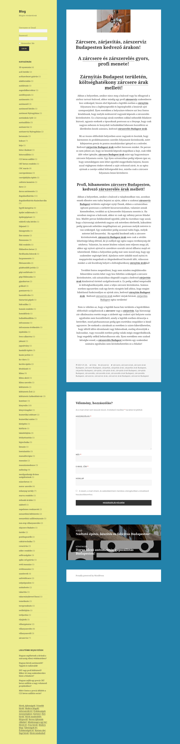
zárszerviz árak (104, 296)
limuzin (22, 447)
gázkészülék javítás (27, 267)
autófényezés (25, 95)
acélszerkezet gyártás (28, 76)
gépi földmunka (26, 277)
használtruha (25, 295)
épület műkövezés (27, 212)
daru (21, 187)
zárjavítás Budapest (84, 370)
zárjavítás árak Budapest (135, 367)
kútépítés (23, 424)
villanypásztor (25, 624)
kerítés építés (25, 364)
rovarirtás (23, 546)
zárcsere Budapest (128, 184)
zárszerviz (23, 638)
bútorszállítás (25, 154)
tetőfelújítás (24, 610)
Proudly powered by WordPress (90, 575)
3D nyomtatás (25, 67)
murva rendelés (26, 495)
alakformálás (24, 81)
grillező (22, 286)
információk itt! (26, 711)
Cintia (93, 365)
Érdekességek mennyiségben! (32, 712)
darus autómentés (27, 191)
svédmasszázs (25, 569)
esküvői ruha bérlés (27, 221)
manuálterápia (25, 456)
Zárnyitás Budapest (102, 77)
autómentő (23, 104)
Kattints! (37, 714)
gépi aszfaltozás (26, 272)
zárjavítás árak (117, 367)
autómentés (24, 99)
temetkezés (24, 601)
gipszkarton (24, 281)
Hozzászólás (83, 416)
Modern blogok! (32, 708)
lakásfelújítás (25, 433)
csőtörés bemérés (26, 182)
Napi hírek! (24, 733)
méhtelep (23, 470)
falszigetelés (24, 231)
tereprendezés (25, 606)
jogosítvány (24, 345)
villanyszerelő (25, 633)
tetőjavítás (23, 615)
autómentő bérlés (26, 108)
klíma (21, 373)
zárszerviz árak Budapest (119, 376)
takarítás (23, 592)
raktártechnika (25, 541)
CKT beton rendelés (27, 164)
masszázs (23, 460)
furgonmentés (25, 258)
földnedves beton (26, 249)
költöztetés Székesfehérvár (31, 396)
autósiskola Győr (26, 118)
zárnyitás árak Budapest (126, 370)
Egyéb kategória (26, 208)
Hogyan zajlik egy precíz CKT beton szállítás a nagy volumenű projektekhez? (33, 683)
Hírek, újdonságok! (27, 705)
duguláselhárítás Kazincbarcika (33, 200)
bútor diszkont (25, 150)
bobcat (22, 141)
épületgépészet (25, 217)
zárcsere (92, 58)
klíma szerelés (25, 382)
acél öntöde (24, 72)
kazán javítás (24, 355)
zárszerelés (121, 58)
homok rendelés (26, 309)
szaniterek (23, 573)
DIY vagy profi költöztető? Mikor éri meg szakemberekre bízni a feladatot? (32, 673)
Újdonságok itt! (30, 727)
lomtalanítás (24, 451)
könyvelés (23, 405)
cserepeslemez (25, 173)
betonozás (23, 136)
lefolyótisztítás (25, 437)
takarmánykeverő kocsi (29, 596)
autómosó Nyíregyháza (29, 113)
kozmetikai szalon (27, 419)
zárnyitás (98, 370)
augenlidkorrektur (27, 90)
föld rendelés (25, 244)
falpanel (22, 226)
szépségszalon (25, 583)
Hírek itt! (23, 725)
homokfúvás (24, 313)
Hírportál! (23, 719)
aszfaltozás (23, 85)
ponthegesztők (25, 537)
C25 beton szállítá (26, 159)
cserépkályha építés (27, 177)
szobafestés (24, 587)
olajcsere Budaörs (27, 527)
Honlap (80, 478)
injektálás (23, 332)
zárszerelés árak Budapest (122, 373)
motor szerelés (25, 486)
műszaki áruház (26, 500)
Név (78, 454)
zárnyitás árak (109, 370)
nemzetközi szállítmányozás (31, 518)
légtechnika (24, 442)
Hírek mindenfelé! (33, 716)
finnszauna (24, 240)
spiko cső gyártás (26, 560)
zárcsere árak (132, 82)
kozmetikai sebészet (28, 414)
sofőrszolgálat (25, 555)
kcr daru (23, 359)
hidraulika (23, 304)
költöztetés (23, 387)
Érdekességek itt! (26, 730)
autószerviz (24, 127)
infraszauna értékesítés (29, 327)
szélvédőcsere (25, 578)
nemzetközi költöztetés (29, 514)
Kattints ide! (40, 730)
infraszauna (24, 323)
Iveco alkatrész (25, 336)
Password (23, 35)
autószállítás (24, 122)
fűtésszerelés (24, 263)
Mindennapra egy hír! (37, 722)
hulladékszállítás (26, 318)
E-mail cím (82, 466)
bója (21, 145)
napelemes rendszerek (29, 509)
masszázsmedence (27, 465)
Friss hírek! (33, 725)
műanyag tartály (26, 491)
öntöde (22, 532)
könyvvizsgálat (25, 410)
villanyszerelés (25, 629)
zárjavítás (106, 367)
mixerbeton (24, 481)
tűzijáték (23, 619)
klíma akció (24, 378)
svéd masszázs (25, 564)
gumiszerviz (24, 290)
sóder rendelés (25, 550)
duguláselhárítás (26, 196)
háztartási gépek (26, 300)
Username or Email (27, 27)
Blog (22, 11)
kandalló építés (25, 350)
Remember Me (27, 43)
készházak (23, 368)
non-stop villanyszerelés (29, 523)
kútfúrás (22, 428)
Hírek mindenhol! (37, 733)
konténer (23, 401)
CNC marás (24, 168)
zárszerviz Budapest (140, 376)
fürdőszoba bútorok (27, 254)
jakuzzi (22, 341)
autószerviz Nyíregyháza (30, 131)
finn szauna (24, 235)
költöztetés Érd (25, 391)
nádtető (22, 504)
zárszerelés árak (114, 189)
